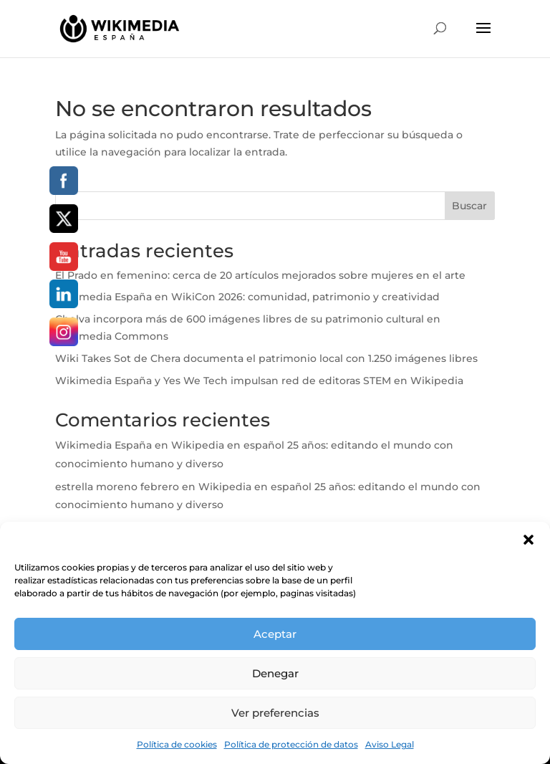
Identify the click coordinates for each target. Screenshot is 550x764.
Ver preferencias (275, 713)
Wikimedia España (103, 445)
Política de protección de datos (291, 744)
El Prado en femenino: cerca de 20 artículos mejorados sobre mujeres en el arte (261, 275)
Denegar (275, 673)
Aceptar (275, 634)
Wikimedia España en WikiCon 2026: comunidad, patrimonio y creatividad (247, 296)
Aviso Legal (389, 744)
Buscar (469, 205)
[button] (528, 540)
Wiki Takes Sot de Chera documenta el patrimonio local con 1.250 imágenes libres (268, 358)
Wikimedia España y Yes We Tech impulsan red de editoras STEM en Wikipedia (259, 380)
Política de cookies (177, 744)
